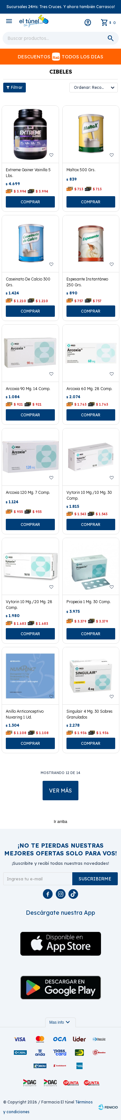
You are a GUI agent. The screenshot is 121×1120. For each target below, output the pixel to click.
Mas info (60, 1022)
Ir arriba (60, 821)
